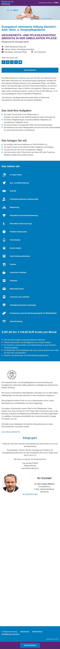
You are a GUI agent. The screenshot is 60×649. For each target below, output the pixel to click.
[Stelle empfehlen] (20, 62)
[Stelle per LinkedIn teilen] (8, 62)
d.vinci (56, 639)
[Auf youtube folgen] (56, 2)
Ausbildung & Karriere (45, 2)
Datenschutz (37, 632)
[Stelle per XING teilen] (12, 62)
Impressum (24, 632)
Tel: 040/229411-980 (30, 494)
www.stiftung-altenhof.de (11, 432)
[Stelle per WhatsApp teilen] (16, 62)
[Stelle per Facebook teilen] (3, 62)
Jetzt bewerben (30, 70)
